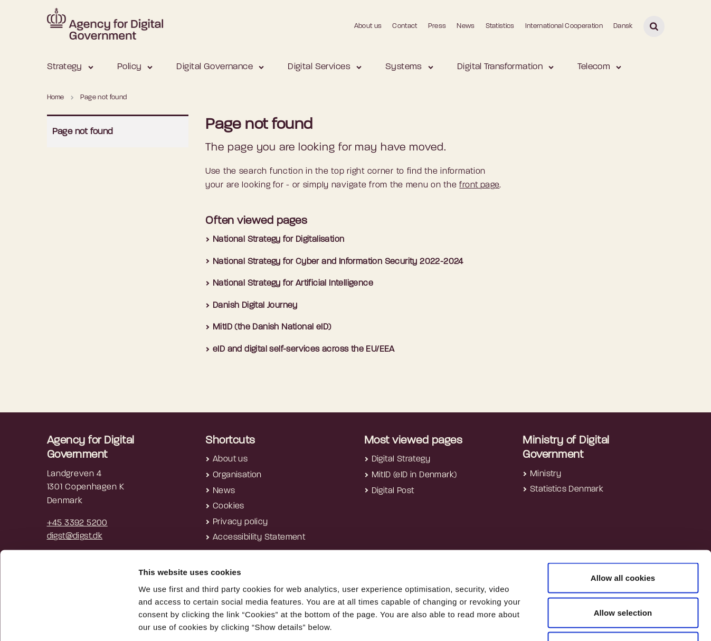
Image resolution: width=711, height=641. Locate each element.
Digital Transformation (500, 66)
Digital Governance (214, 66)
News (466, 26)
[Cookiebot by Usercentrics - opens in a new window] (68, 620)
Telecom (593, 66)
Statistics (500, 26)
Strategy (64, 66)
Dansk (623, 26)
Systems (403, 66)
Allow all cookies (623, 502)
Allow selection (623, 537)
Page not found (82, 131)
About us (368, 26)
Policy (129, 66)
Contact (404, 26)
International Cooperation (564, 26)
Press (437, 26)
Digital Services (319, 66)
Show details (560, 620)
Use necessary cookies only (623, 571)
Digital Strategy (401, 459)
